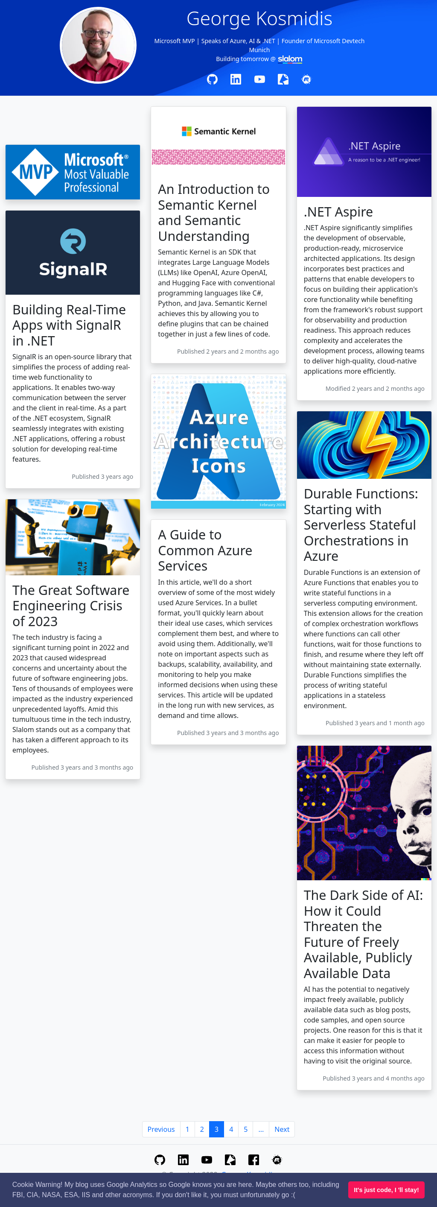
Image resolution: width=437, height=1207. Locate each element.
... (261, 1129)
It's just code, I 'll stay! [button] (386, 1189)
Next (281, 1129)
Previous (161, 1129)
